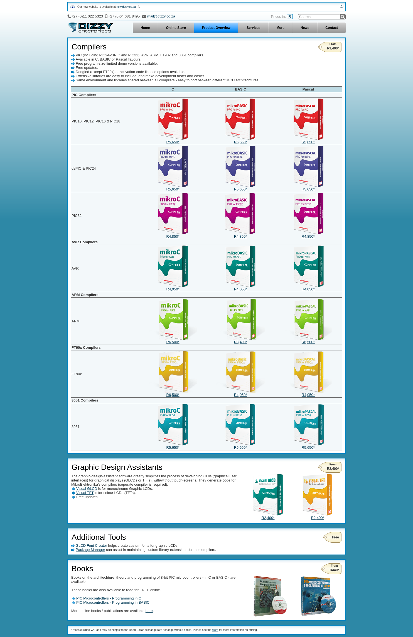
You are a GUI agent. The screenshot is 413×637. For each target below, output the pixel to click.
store (215, 629)
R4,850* (173, 235)
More (280, 28)
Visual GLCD (86, 488)
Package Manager (90, 550)
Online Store (176, 28)
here (149, 611)
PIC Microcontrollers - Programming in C (108, 598)
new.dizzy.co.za (126, 6)
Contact (331, 28)
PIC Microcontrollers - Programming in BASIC (112, 602)
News (305, 28)
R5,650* (173, 140)
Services (253, 28)
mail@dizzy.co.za (161, 16)
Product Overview (216, 28)
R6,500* (173, 340)
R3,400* (240, 340)
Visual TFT (85, 493)
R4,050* (173, 287)
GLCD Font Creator (91, 545)
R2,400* (268, 516)
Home (145, 28)
